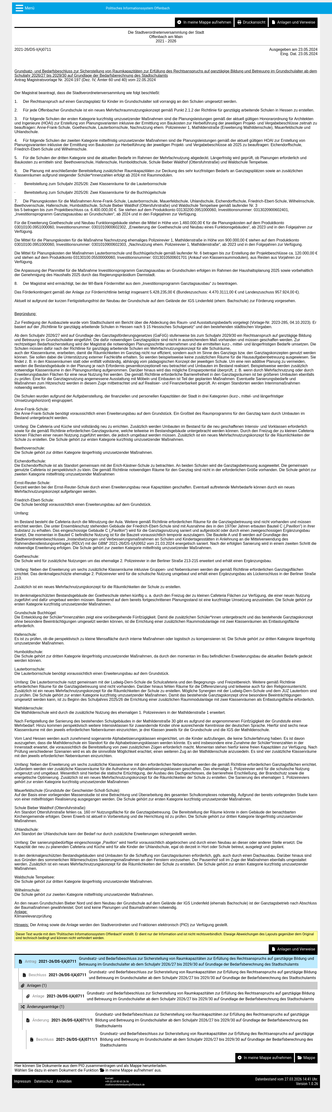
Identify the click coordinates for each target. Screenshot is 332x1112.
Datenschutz (43, 1081)
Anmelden (64, 1081)
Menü (29, 8)
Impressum (22, 1081)
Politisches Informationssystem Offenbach (138, 8)
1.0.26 (313, 1083)
